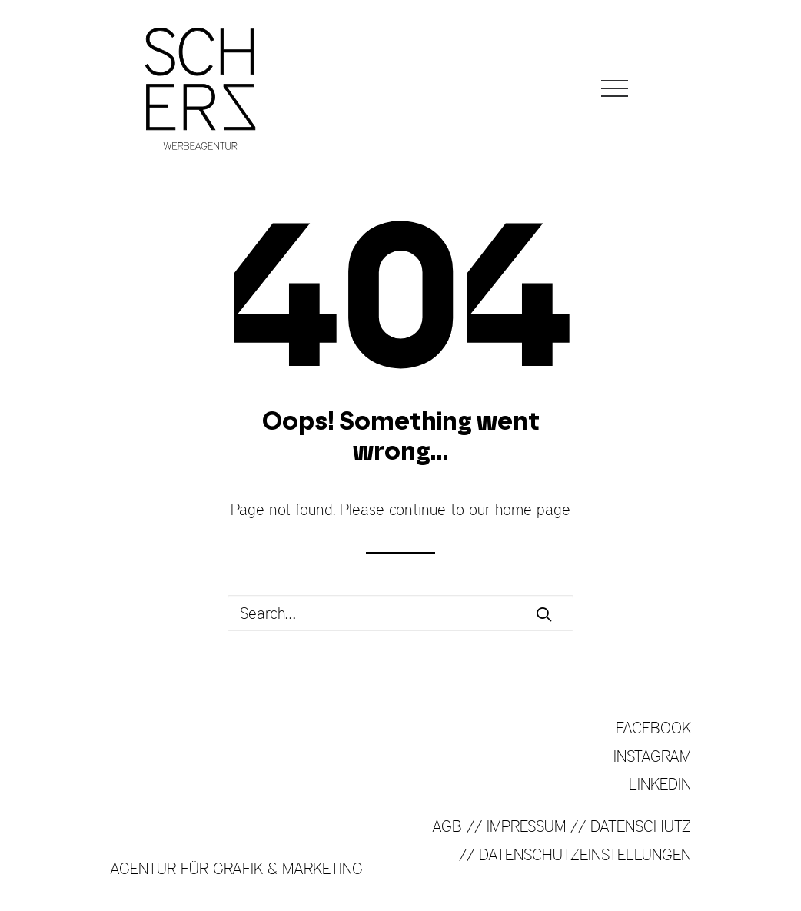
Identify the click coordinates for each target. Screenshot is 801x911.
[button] (544, 614)
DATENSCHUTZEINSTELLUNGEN (585, 854)
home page (532, 509)
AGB (447, 826)
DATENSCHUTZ (640, 826)
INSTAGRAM (652, 756)
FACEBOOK (653, 727)
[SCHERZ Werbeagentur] (200, 88)
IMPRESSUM (526, 826)
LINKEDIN (660, 783)
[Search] (400, 613)
